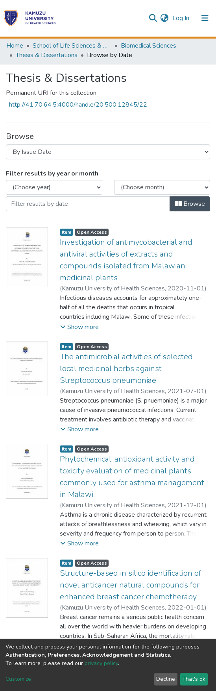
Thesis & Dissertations (47, 55)
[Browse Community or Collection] (108, 151)
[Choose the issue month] (162, 187)
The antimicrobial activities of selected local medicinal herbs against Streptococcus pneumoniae (126, 368)
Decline (165, 679)
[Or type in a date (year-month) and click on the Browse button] (88, 203)
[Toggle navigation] (205, 18)
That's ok (193, 679)
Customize (18, 679)
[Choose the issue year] (54, 187)
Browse (190, 204)
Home (14, 45)
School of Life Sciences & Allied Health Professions (72, 45)
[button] (164, 18)
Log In (181, 18)
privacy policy (101, 663)
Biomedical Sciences (148, 45)
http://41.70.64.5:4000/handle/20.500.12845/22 (78, 104)
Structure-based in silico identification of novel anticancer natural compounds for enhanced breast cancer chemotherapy (130, 585)
